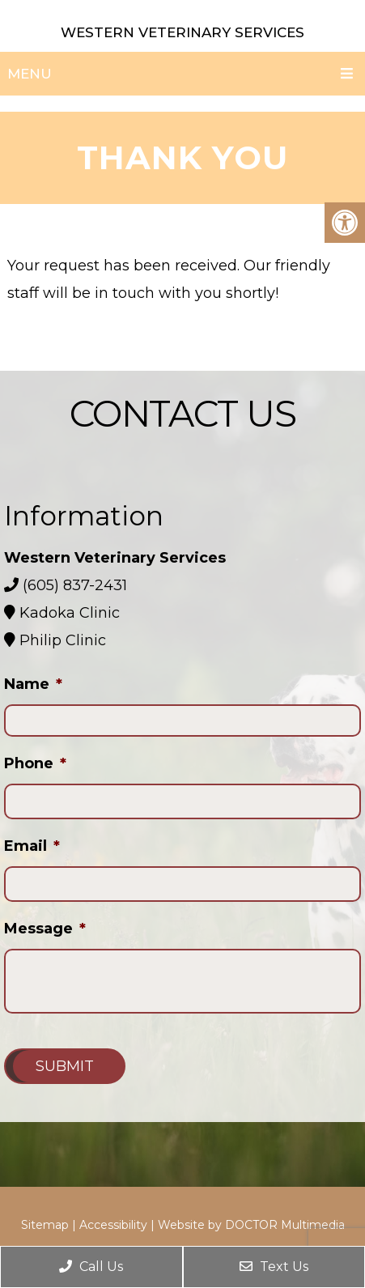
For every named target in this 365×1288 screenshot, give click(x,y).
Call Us (91, 1266)
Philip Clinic (60, 640)
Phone (35, 763)
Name (33, 684)
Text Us (274, 1266)
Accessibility (113, 1225)
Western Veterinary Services (182, 32)
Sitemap (45, 1225)
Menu (29, 74)
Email (32, 846)
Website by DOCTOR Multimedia (251, 1225)
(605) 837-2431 (75, 585)
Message (45, 928)
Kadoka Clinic (67, 613)
